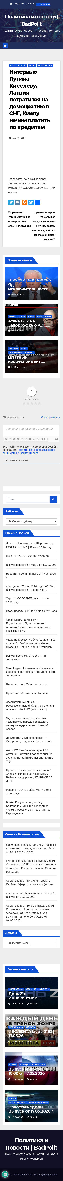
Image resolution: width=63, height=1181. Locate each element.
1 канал (12, 1065)
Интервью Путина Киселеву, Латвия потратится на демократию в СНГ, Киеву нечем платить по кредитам (29, 100)
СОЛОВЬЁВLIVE (16, 989)
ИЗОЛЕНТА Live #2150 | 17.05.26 (27, 556)
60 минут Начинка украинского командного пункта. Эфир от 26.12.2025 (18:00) (31, 848)
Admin (32, 1004)
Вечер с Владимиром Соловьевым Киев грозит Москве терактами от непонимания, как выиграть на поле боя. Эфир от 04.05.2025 (30, 913)
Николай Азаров (17, 280)
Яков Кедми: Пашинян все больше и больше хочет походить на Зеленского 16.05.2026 (31, 672)
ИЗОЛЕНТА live (16, 1027)
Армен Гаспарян (18, 65)
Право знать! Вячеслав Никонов (27, 693)
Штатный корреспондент (21, 353)
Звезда (12, 1098)
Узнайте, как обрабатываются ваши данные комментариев (29, 451)
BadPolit (25, 1174)
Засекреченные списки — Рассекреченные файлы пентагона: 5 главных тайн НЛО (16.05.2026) (30, 705)
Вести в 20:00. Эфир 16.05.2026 (27, 684)
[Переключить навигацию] (34, 46)
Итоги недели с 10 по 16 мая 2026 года (31, 611)
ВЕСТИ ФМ (13, 348)
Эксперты (31, 1027)
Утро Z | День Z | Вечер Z (37, 989)
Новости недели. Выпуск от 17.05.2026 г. (31, 1109)
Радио (32, 65)
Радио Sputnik (45, 65)
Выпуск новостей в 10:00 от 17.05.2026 (31, 564)
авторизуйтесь (50, 417)
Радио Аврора (44, 280)
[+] (46, 439)
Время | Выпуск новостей (32, 1065)
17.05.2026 (18, 1004)
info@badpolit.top (47, 1174)
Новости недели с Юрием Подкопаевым (28, 1102)
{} (42, 439)
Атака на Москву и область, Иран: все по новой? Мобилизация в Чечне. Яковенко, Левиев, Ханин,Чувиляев (30, 643)
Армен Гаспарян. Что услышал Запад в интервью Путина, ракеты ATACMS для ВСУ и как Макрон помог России (43, 226)
